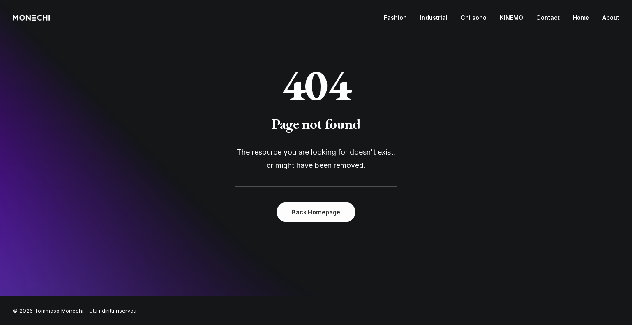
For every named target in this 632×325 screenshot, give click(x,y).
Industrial (433, 17)
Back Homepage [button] (316, 212)
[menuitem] (398, 17)
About (610, 17)
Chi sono (474, 17)
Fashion (395, 17)
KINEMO (511, 17)
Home (581, 17)
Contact (548, 17)
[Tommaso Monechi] (31, 18)
